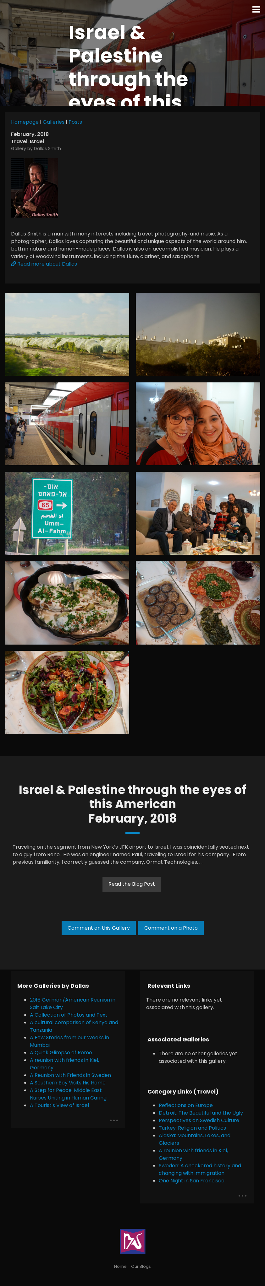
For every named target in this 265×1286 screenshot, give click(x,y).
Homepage (25, 122)
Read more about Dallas (44, 263)
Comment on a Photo (171, 928)
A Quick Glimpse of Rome (61, 1052)
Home (120, 1266)
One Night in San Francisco (191, 1180)
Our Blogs (141, 1266)
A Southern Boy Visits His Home (68, 1082)
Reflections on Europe (186, 1105)
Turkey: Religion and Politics (192, 1128)
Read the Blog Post (131, 884)
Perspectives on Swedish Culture (199, 1120)
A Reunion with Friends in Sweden (70, 1075)
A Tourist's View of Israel (59, 1105)
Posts (75, 122)
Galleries (53, 122)
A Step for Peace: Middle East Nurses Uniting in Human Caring (68, 1094)
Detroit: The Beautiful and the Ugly (201, 1112)
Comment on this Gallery (99, 928)
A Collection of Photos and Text (69, 1015)
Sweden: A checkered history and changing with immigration (200, 1169)
